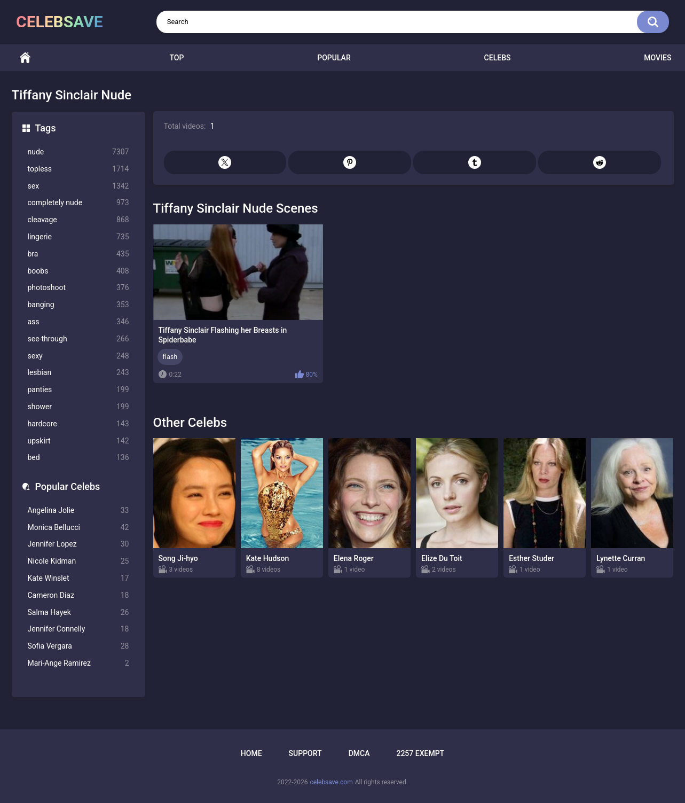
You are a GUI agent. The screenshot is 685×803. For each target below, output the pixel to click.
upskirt (78, 441)
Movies (657, 57)
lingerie (78, 236)
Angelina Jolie (78, 510)
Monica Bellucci (78, 527)
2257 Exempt (420, 753)
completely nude (78, 202)
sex (78, 186)
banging (78, 304)
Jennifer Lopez (78, 544)
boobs (78, 271)
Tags (45, 128)
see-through (78, 339)
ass (78, 321)
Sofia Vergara (78, 646)
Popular (333, 57)
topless (78, 169)
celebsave (59, 21)
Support (305, 753)
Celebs (497, 57)
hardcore (78, 423)
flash (170, 357)
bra (78, 254)
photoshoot (78, 287)
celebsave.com (331, 782)
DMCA (359, 753)
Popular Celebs (67, 486)
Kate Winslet (78, 578)
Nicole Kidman (78, 561)
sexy (78, 356)
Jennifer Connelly (78, 629)
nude (78, 152)
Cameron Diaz (78, 595)
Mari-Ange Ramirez (78, 663)
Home (25, 58)
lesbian (78, 372)
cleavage (78, 219)
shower (78, 406)
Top (176, 57)
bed (78, 457)
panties (78, 389)
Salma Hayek (78, 612)
